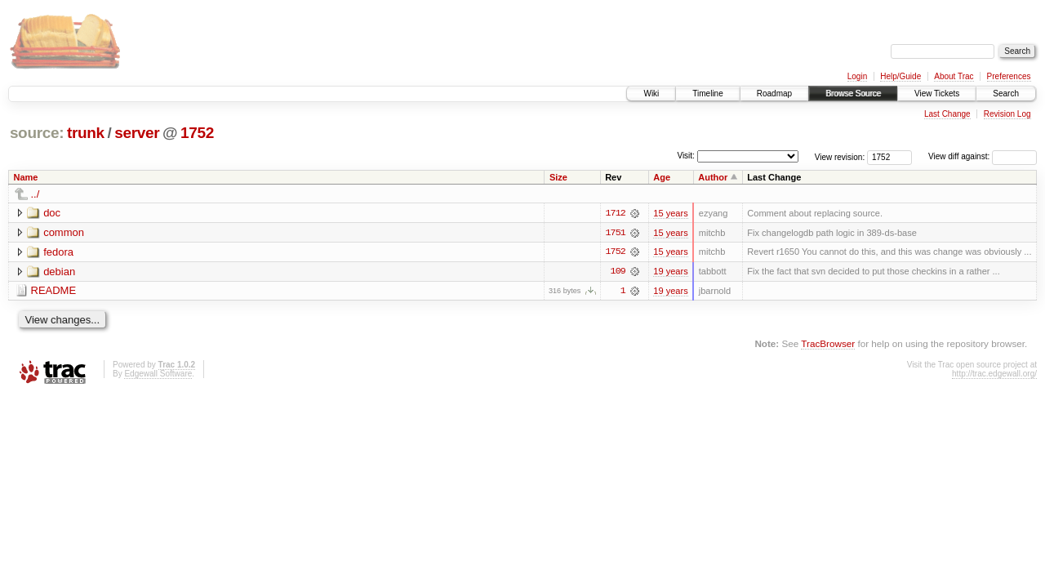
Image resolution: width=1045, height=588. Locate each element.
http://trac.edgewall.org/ (994, 374)
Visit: (686, 155)
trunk (85, 132)
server (136, 132)
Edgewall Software (158, 374)
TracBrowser (828, 344)
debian (59, 271)
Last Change (947, 113)
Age (661, 177)
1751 (615, 232)
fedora (58, 252)
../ (35, 194)
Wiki (651, 93)
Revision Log (1007, 113)
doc (51, 213)
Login (857, 76)
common (63, 232)
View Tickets (936, 93)
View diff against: (982, 156)
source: (37, 132)
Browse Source (853, 93)
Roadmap (774, 93)
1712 (615, 213)
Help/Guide (900, 76)
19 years (670, 272)
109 (618, 271)
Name (26, 177)
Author (712, 177)
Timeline (707, 93)
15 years (670, 213)
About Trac (953, 76)
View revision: (840, 156)
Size (558, 177)
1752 (197, 132)
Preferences (1009, 76)
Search (1006, 93)
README (54, 291)
